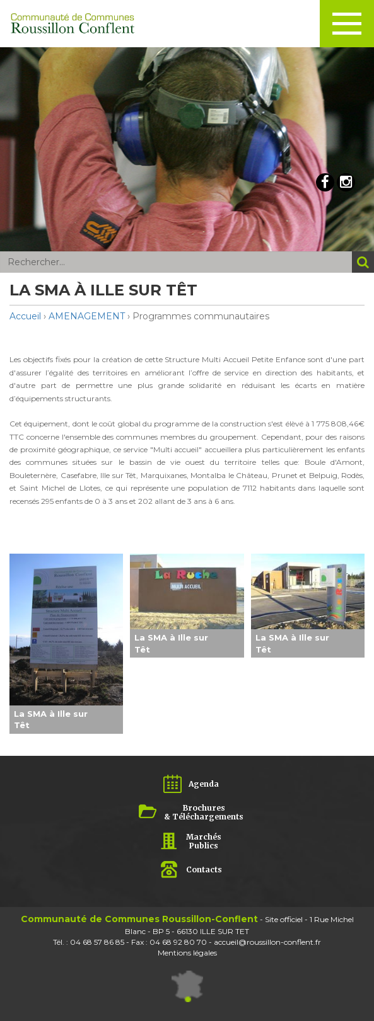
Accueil (25, 316)
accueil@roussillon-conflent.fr (267, 942)
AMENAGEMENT (87, 316)
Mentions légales (187, 952)
